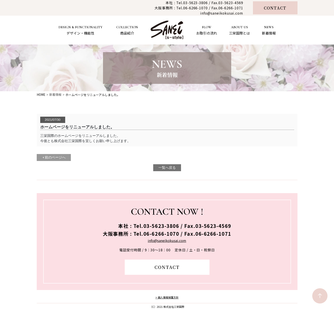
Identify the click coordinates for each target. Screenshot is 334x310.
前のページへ (55, 157)
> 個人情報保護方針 (167, 297)
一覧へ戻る (167, 167)
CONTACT (275, 8)
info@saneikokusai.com (221, 13)
